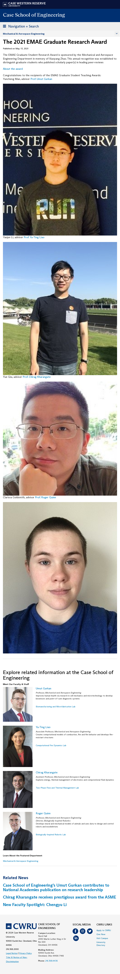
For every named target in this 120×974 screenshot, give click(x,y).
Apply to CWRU (103, 930)
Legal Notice (12, 953)
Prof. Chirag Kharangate (37, 377)
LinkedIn (76, 938)
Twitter (90, 931)
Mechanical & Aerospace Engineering (24, 33)
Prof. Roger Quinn (45, 497)
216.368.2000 (12, 949)
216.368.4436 (51, 960)
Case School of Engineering (34, 15)
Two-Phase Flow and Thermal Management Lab (57, 787)
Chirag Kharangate (47, 772)
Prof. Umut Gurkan (41, 79)
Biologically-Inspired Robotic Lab (51, 834)
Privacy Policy (25, 953)
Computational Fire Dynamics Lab (51, 745)
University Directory (100, 943)
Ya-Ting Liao (43, 727)
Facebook (75, 931)
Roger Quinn (43, 813)
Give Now (100, 934)
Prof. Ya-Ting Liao (34, 237)
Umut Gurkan (43, 688)
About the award (13, 68)
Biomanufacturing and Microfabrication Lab (55, 706)
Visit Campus (102, 938)
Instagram (82, 931)
